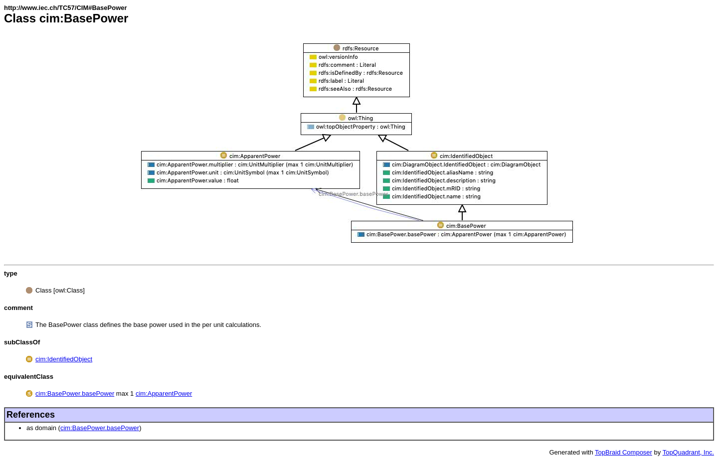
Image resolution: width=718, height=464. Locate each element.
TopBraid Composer (623, 452)
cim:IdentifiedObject (63, 359)
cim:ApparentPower (164, 393)
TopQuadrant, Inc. (688, 452)
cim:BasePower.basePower (74, 393)
